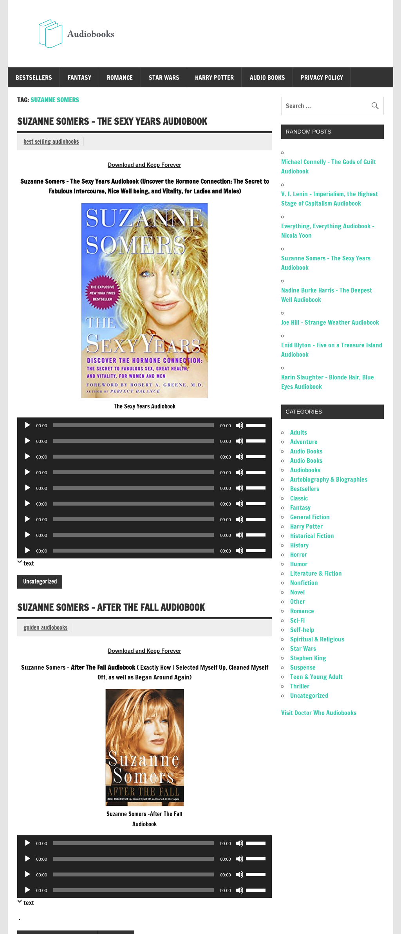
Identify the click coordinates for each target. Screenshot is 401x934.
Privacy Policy (322, 77)
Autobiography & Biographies (328, 479)
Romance (120, 77)
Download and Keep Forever (144, 164)
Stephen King (308, 658)
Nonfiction (304, 582)
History (299, 545)
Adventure (304, 441)
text (28, 563)
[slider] (133, 425)
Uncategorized (40, 581)
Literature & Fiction (316, 573)
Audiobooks (305, 470)
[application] (144, 425)
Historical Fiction (312, 535)
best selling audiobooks (51, 141)
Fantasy (79, 77)
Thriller (299, 686)
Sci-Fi (297, 620)
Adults (298, 432)
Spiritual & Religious (317, 639)
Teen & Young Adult (316, 676)
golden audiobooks (45, 627)
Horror (298, 554)
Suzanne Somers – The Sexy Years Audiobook (112, 121)
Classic (299, 498)
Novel (297, 592)
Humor (298, 564)
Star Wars (164, 77)
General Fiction (310, 517)
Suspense (303, 667)
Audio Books (267, 77)
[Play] (27, 425)
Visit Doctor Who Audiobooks (318, 712)
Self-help (302, 629)
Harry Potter (214, 77)
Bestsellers (34, 77)
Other (297, 601)
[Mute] (240, 425)
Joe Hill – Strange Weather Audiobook (330, 322)
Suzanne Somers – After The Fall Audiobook (111, 607)
